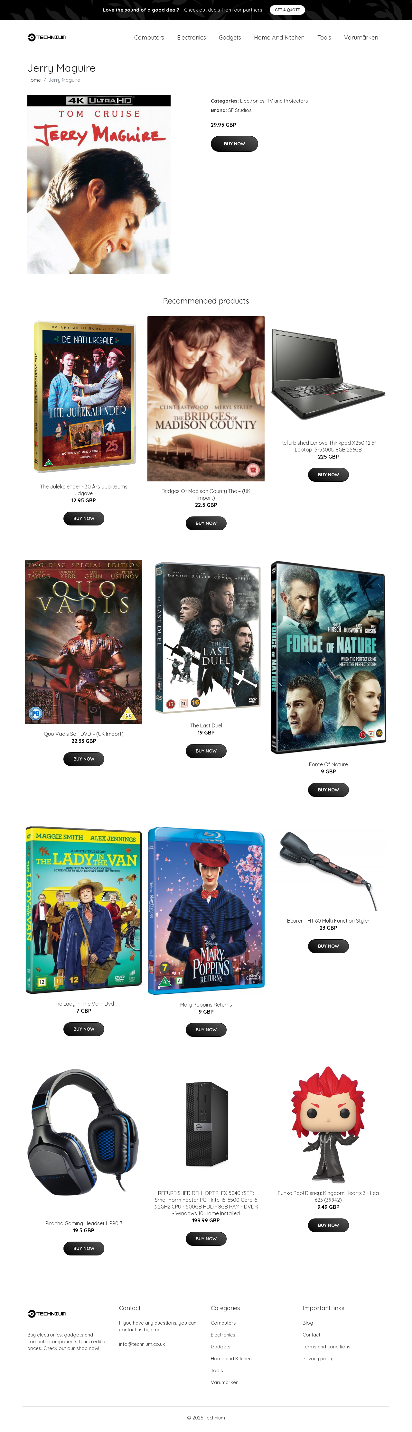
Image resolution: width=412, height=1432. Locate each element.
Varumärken (361, 39)
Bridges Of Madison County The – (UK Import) (206, 498)
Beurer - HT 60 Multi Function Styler (328, 924)
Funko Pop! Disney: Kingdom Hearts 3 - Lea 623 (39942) (328, 1200)
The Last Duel (206, 729)
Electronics (191, 39)
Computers (149, 39)
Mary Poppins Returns (206, 1008)
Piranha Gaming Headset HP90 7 (83, 1226)
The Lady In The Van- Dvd (83, 1007)
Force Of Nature (328, 768)
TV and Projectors (287, 104)
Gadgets (230, 39)
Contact (311, 1338)
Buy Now (234, 147)
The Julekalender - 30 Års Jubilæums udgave (83, 493)
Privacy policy (318, 1362)
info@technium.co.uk (142, 1347)
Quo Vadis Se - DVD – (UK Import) (84, 737)
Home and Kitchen (279, 39)
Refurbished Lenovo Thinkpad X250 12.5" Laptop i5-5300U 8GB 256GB (328, 449)
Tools (324, 39)
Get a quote (287, 9)
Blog (308, 1326)
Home (34, 83)
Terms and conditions (327, 1350)
